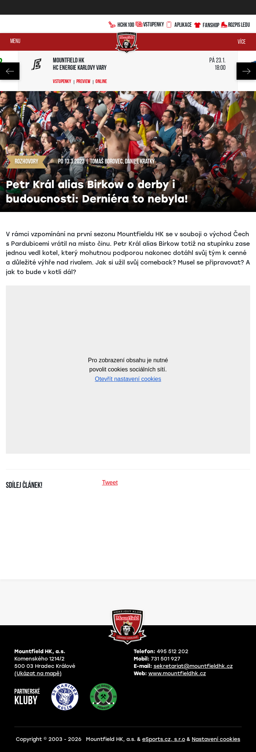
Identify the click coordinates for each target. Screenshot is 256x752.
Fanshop (206, 24)
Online (101, 81)
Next (246, 71)
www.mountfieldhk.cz (177, 673)
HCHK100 (121, 24)
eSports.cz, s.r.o (163, 739)
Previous (9, 71)
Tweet (110, 482)
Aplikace (178, 24)
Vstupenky (150, 24)
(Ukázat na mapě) (38, 673)
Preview (83, 81)
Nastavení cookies (216, 739)
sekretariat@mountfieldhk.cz (193, 666)
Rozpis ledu (235, 24)
